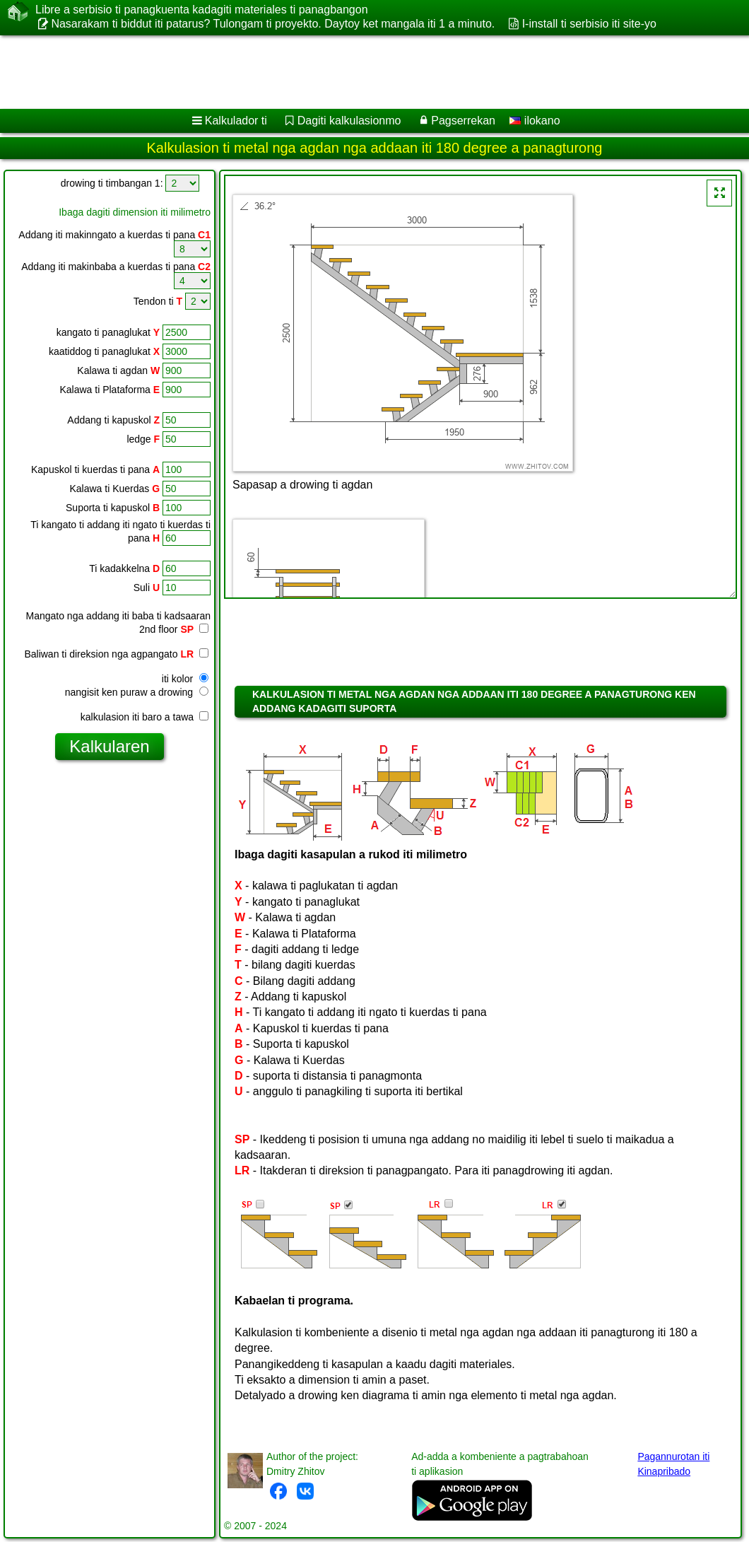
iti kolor (185, 678)
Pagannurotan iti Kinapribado (673, 1464)
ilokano (534, 121)
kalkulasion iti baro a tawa (144, 717)
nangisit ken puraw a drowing (136, 692)
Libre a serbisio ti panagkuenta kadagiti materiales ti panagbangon (201, 10)
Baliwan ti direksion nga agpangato (116, 654)
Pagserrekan (463, 121)
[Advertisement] (360, 72)
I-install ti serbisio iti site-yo (589, 24)
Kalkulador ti (236, 121)
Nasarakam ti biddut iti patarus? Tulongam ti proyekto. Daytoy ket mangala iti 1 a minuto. (273, 24)
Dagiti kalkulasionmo (349, 121)
